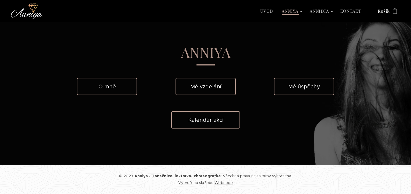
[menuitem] (268, 11)
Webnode (224, 182)
